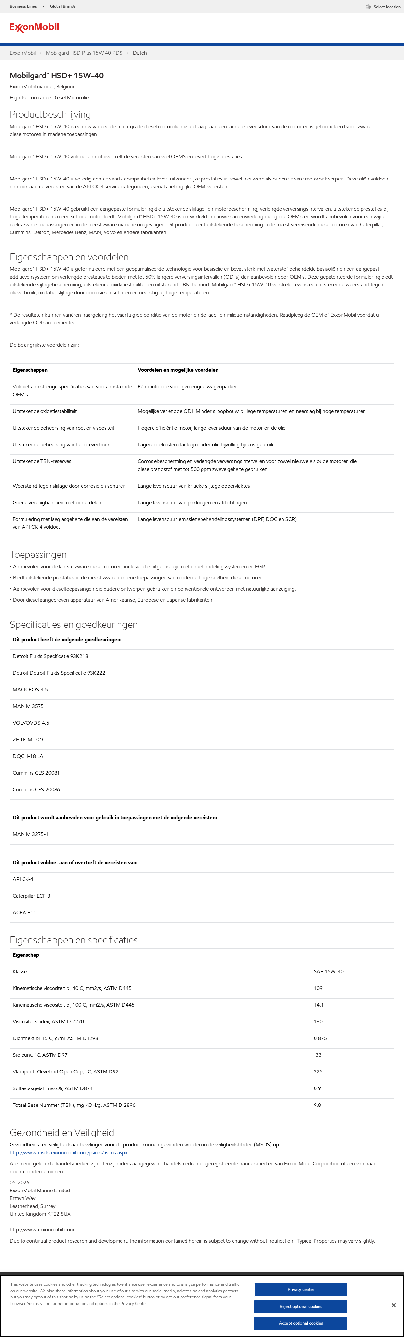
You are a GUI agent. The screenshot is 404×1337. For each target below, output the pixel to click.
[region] (202, 1306)
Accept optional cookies (301, 1323)
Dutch (140, 52)
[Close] (393, 1305)
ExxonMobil (23, 52)
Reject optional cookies (301, 1307)
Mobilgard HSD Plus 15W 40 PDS (84, 52)
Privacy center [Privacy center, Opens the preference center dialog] (301, 1290)
